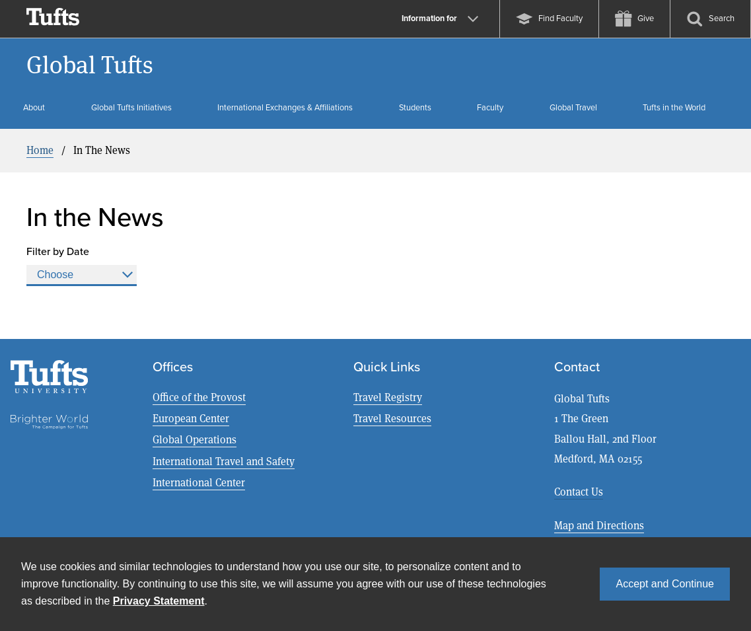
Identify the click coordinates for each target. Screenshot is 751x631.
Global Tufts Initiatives (131, 107)
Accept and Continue (665, 583)
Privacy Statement (159, 601)
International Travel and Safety (224, 461)
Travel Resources (392, 419)
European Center (191, 419)
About (34, 107)
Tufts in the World (674, 107)
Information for (440, 18)
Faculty (490, 107)
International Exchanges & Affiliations (285, 107)
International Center (199, 483)
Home (40, 150)
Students (415, 107)
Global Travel (573, 107)
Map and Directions (599, 526)
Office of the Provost (199, 397)
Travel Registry (387, 397)
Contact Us (578, 492)
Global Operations (194, 440)
